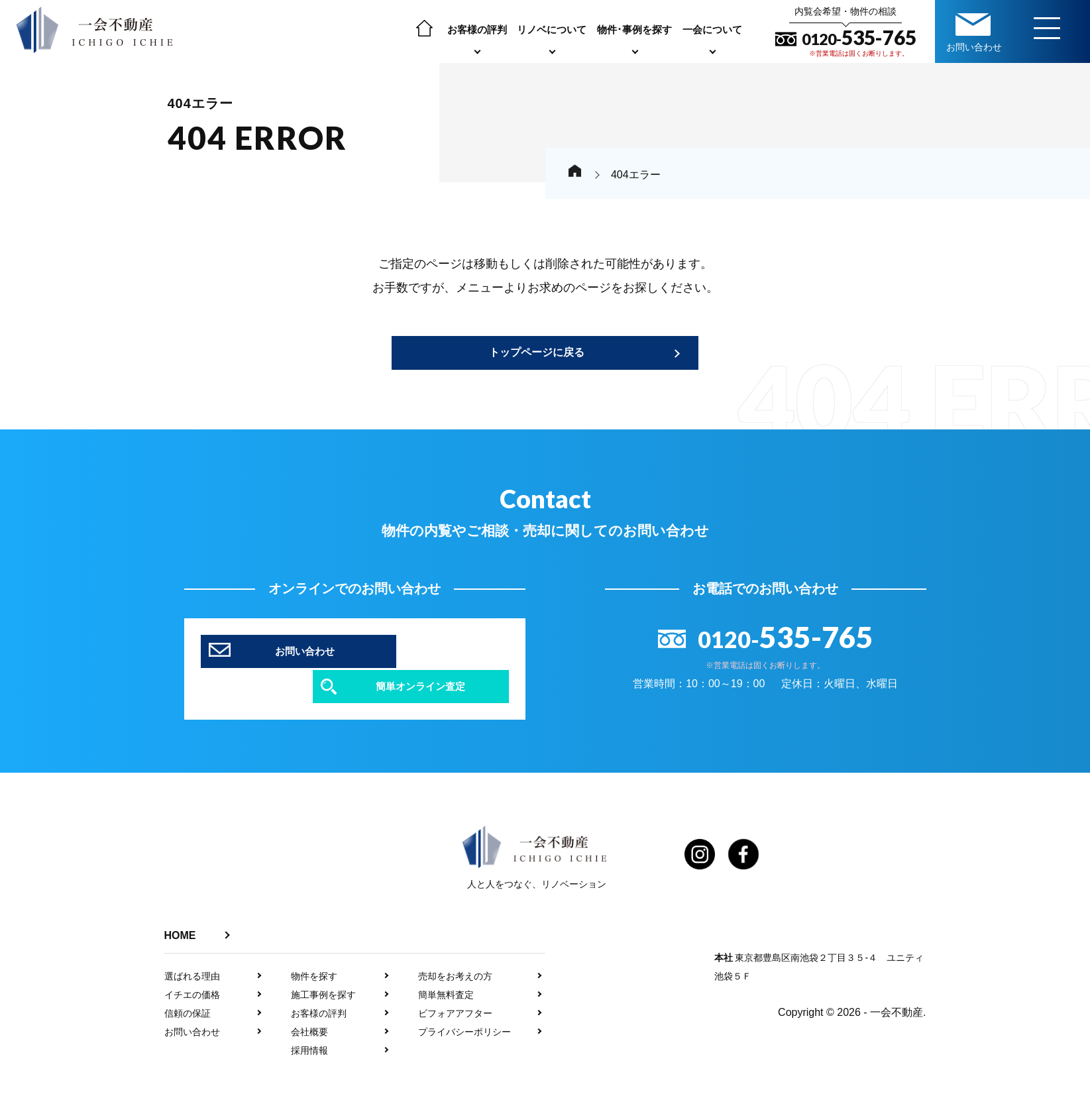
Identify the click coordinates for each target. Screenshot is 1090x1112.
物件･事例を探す (637, 29)
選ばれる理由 (192, 951)
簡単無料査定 (446, 970)
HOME (180, 911)
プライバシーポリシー (464, 1007)
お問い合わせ (192, 1007)
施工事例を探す (323, 970)
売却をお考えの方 (455, 951)
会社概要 (309, 1007)
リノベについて (555, 29)
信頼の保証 (187, 988)
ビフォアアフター (455, 988)
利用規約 (657, 1103)
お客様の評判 (480, 29)
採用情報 (309, 1026)
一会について (715, 29)
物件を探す (314, 951)
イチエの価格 (192, 970)
